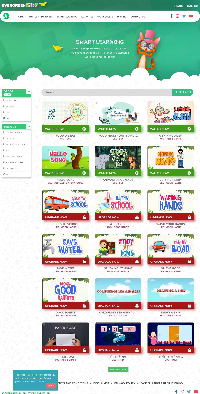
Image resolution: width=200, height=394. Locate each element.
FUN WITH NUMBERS (14, 132)
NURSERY (10, 106)
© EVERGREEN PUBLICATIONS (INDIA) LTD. (26, 392)
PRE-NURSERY (12, 100)
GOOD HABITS (12, 168)
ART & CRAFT (11, 138)
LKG (7, 112)
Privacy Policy (124, 381)
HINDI (8, 175)
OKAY (51, 385)
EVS (7, 150)
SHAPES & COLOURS (14, 156)
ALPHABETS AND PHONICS (17, 144)
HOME (20, 16)
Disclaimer (101, 381)
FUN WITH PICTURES (14, 162)
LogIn (178, 6)
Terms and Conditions (72, 381)
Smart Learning (67, 16)
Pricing (122, 16)
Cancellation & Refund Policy (161, 381)
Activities (87, 16)
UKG (8, 118)
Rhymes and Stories (40, 16)
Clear (7, 95)
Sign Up (192, 6)
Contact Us (138, 16)
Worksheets (105, 16)
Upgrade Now (65, 216)
